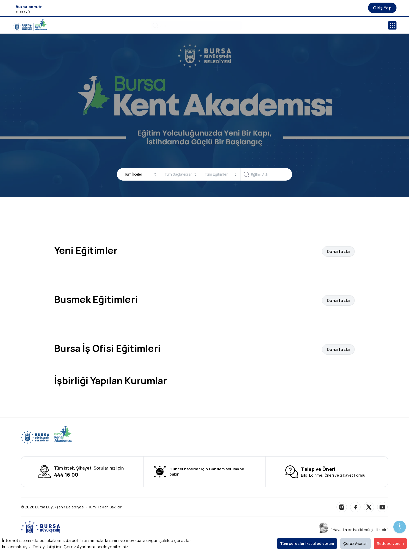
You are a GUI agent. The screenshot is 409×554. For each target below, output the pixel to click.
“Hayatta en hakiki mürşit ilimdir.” (359, 529)
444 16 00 (66, 474)
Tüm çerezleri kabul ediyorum (307, 543)
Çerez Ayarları (355, 543)
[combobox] (140, 174)
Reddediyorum (390, 543)
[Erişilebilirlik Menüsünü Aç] (399, 527)
